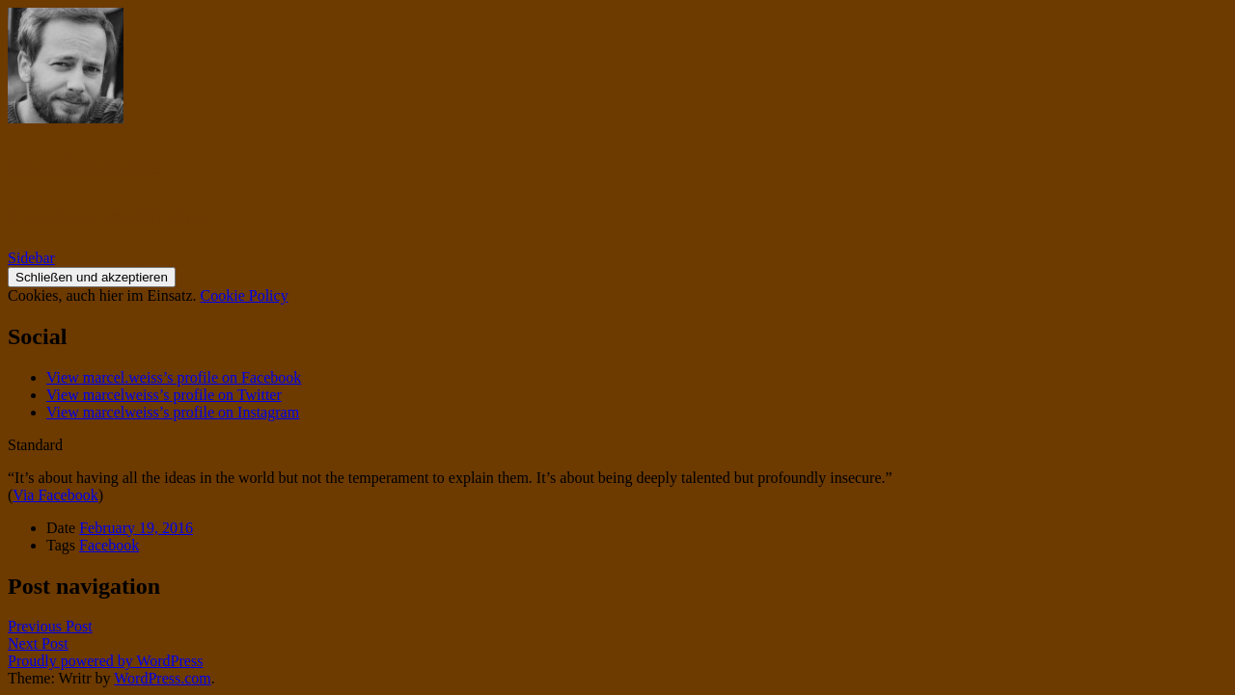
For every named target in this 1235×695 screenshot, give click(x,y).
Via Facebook (55, 495)
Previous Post (50, 626)
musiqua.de (83, 164)
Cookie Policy (244, 295)
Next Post (38, 643)
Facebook (109, 545)
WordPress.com (162, 678)
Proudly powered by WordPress (105, 661)
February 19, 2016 (136, 528)
